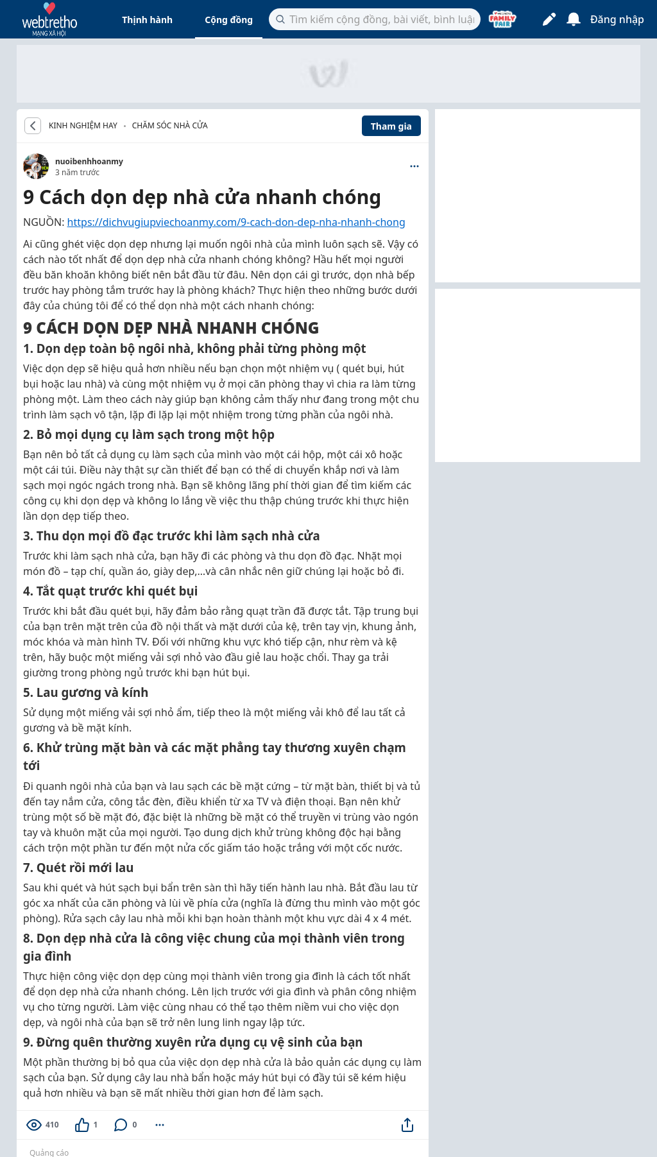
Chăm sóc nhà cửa (170, 125)
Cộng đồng (229, 19)
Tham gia (391, 126)
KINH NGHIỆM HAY (83, 126)
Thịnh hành (147, 19)
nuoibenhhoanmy (89, 161)
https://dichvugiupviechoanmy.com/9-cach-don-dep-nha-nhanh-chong (236, 222)
